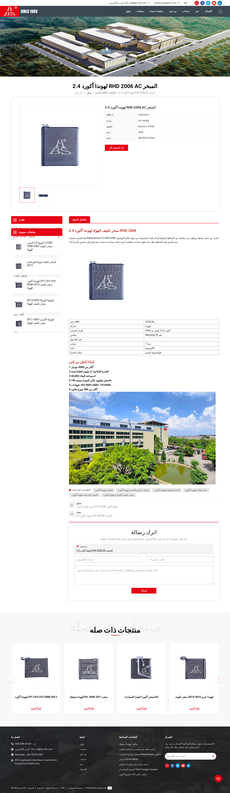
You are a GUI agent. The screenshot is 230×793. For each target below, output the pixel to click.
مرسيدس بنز (20, 259)
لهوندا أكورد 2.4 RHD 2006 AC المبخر (95, 550)
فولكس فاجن (20, 275)
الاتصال (208, 11)
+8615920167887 (34, 754)
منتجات (140, 11)
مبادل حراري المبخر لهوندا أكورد (133, 490)
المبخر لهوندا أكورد (104, 490)
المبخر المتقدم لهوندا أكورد (167, 490)
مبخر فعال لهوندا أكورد (196, 490)
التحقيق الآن (114, 147)
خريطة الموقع (52, 788)
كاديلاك (17, 325)
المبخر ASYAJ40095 (128, 759)
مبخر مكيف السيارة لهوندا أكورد (118, 495)
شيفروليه (18, 281)
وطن (128, 11)
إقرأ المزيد (36, 708)
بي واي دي (19, 320)
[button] (219, 678)
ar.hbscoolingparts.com (165, 3)
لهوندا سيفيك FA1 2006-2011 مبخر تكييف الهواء (89, 697)
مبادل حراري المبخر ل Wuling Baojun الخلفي (140, 754)
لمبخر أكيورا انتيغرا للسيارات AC (141, 696)
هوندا (16, 248)
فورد (16, 298)
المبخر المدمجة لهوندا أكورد (85, 495)
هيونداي (17, 292)
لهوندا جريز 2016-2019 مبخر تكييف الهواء (194, 697)
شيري (17, 331)
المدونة (40, 788)
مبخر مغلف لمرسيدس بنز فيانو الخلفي (137, 749)
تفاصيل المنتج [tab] (79, 219)
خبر (197, 11)
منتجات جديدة (156, 11)
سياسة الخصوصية (75, 788)
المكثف (17, 228)
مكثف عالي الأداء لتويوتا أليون (133, 774)
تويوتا (16, 242)
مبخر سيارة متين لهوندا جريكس (133, 764)
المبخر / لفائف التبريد (105, 92)
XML (63, 788)
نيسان (17, 253)
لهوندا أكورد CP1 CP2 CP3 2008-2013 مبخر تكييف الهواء (36, 697)
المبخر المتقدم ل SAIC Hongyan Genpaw (138, 769)
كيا (15, 303)
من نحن (172, 11)
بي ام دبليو (19, 264)
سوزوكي (18, 286)
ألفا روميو (18, 314)
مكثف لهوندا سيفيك (128, 744)
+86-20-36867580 (23, 743)
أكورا (16, 309)
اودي (16, 270)
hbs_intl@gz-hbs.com (135, 3)
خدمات (185, 11)
